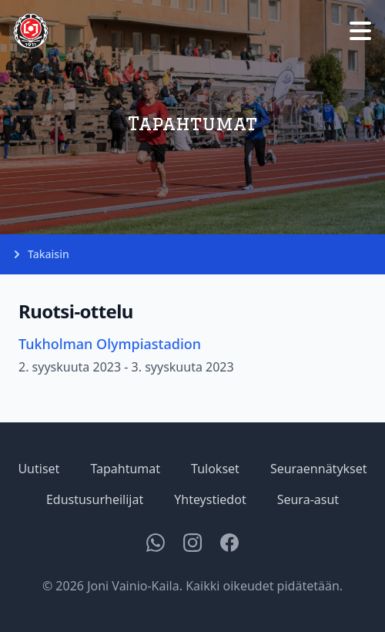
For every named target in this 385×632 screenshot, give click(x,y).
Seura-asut (308, 499)
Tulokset (215, 468)
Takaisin (40, 254)
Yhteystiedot (210, 499)
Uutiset (38, 468)
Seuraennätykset (318, 468)
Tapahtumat (125, 468)
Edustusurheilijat (94, 499)
